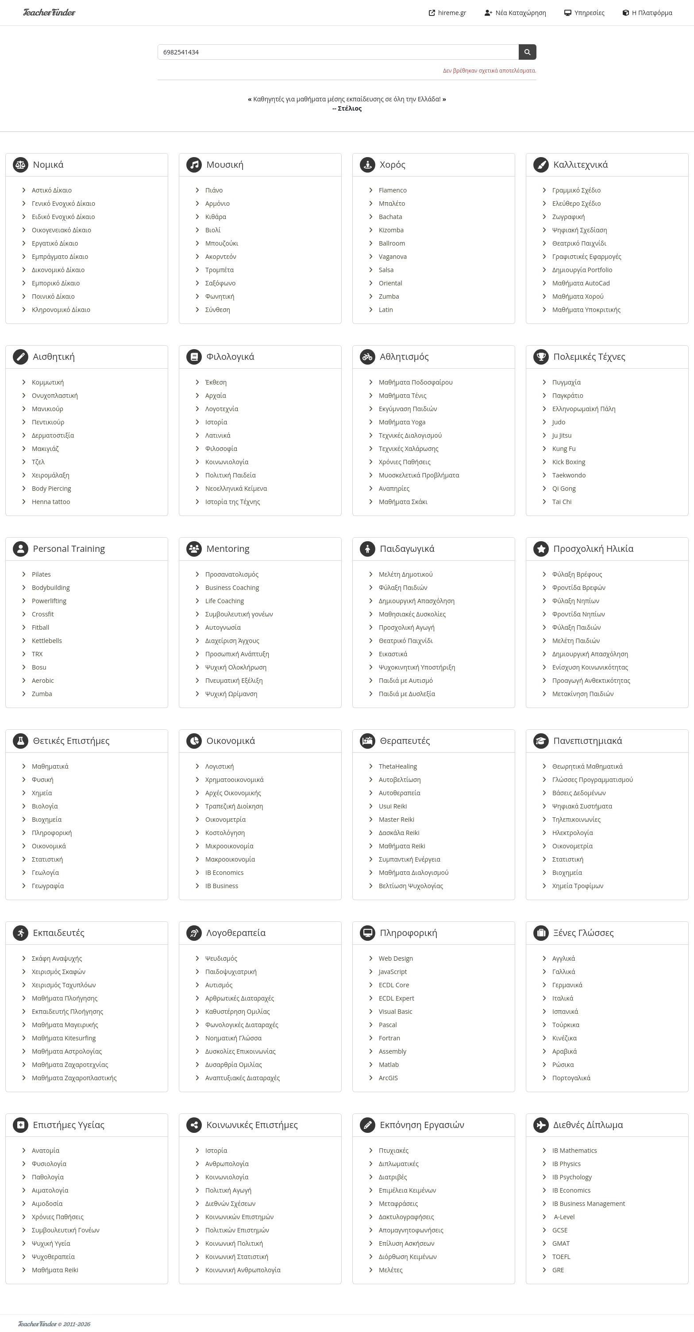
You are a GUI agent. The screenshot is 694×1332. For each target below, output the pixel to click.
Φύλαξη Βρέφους (577, 574)
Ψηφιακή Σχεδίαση (579, 230)
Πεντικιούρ (48, 422)
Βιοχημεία (47, 819)
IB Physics (566, 1163)
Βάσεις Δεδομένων (579, 793)
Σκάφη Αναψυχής (57, 958)
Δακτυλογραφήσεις (406, 1217)
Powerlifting (49, 601)
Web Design (396, 958)
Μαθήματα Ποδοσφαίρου (416, 382)
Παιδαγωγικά (407, 548)
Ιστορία (216, 422)
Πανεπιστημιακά (588, 741)
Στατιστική (47, 859)
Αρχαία (215, 395)
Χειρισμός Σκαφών (58, 971)
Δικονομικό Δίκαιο (58, 270)
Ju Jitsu (562, 435)
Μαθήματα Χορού (578, 296)
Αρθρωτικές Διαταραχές (239, 998)
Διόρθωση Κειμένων (408, 1256)
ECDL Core (394, 985)
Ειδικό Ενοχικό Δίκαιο (63, 216)
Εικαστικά (393, 654)
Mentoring (228, 548)
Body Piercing (51, 488)
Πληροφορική (52, 832)
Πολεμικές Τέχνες (589, 356)
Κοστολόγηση (225, 832)
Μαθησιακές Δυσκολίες (412, 614)
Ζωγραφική (568, 216)
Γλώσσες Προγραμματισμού (592, 779)
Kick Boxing (568, 462)
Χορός (392, 164)
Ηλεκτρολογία (572, 832)
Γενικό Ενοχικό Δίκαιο (63, 203)
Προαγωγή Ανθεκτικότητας (591, 680)
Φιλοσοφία (221, 448)
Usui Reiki (393, 806)
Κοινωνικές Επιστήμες (252, 1125)
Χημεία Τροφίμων (577, 886)
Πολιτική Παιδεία (230, 475)
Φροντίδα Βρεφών (578, 587)
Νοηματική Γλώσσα (233, 1038)
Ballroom (392, 243)
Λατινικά (218, 435)
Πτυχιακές (394, 1150)
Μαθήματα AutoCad (581, 283)
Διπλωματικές (399, 1163)
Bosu (39, 667)
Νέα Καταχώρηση (516, 12)
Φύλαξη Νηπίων (575, 601)
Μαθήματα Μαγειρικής (65, 1024)
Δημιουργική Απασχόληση (417, 601)
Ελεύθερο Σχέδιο (576, 203)
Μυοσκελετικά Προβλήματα (419, 475)
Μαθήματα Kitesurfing (64, 1038)
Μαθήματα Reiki (402, 846)
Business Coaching (232, 587)
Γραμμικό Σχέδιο (576, 190)
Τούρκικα (565, 1024)
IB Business (221, 886)
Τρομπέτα (219, 270)
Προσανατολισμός (231, 574)
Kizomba (391, 230)
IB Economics (224, 872)
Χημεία (42, 793)
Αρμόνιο (217, 203)
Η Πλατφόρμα (647, 12)
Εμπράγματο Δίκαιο (60, 256)
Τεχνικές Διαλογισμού (410, 435)
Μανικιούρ (47, 408)
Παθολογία (48, 1177)
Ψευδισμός (221, 958)
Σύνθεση (217, 309)
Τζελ (38, 462)
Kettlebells (47, 640)
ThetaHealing (398, 766)
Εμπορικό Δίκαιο (56, 283)
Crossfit (43, 614)
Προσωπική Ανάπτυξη (237, 654)
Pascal (388, 1024)
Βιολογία (45, 806)
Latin (386, 309)
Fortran (389, 1038)
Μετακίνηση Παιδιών (583, 693)
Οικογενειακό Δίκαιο (61, 230)
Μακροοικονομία (230, 859)
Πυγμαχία (566, 382)
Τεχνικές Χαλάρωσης (409, 448)
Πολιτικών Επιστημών (237, 1230)
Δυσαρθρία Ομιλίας (233, 1064)
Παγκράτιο (567, 395)
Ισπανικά (565, 1011)
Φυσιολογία (49, 1163)
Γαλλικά (563, 971)
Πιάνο (214, 190)
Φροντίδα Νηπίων (578, 614)
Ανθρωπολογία (227, 1163)
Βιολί (212, 230)
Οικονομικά (49, 846)
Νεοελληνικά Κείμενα (236, 488)
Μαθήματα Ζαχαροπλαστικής (74, 1078)
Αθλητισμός (404, 356)
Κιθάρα (215, 216)
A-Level (563, 1217)
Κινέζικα (564, 1038)
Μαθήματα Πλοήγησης (64, 998)
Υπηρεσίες (584, 12)
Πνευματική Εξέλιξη (234, 680)
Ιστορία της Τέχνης (232, 501)
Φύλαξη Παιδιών (403, 587)
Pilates (41, 574)
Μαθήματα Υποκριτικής (586, 309)
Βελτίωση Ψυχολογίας (411, 886)
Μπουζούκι (221, 243)
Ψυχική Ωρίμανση (231, 693)
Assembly (392, 1051)
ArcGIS (388, 1078)
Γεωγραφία (48, 886)
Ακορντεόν (220, 256)
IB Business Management (588, 1203)
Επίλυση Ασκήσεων (406, 1243)
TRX (37, 654)
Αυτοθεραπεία (399, 793)
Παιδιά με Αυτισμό (406, 680)
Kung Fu (564, 448)
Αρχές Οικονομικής (233, 793)
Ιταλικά (562, 998)
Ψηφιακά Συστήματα (582, 806)
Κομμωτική (48, 382)
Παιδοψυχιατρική (231, 971)
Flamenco (393, 190)
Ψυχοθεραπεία (53, 1256)
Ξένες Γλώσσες (584, 933)
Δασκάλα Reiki (399, 832)
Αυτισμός (218, 985)
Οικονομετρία (225, 819)
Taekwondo (569, 475)
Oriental (390, 283)
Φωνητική (219, 296)
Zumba (389, 296)
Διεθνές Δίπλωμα (588, 1125)
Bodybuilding (51, 587)
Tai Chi (562, 501)
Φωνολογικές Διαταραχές (241, 1024)
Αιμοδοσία (47, 1203)
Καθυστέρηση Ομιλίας (237, 1011)
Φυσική (43, 779)
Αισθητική (54, 356)
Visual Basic (396, 1011)
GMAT (561, 1243)
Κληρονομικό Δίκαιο (61, 309)
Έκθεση (216, 382)
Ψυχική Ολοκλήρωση (235, 667)
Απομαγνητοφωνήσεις (411, 1230)
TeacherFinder (48, 13)
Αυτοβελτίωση (400, 779)
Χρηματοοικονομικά (234, 779)
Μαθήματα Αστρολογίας (67, 1051)
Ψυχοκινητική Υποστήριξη (417, 667)
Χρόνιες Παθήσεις (405, 462)
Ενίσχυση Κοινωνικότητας (590, 667)
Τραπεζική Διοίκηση (234, 806)
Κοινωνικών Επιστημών (239, 1217)
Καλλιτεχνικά (581, 164)
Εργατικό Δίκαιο (55, 243)
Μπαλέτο (392, 203)
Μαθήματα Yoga (402, 422)
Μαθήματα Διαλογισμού (413, 872)
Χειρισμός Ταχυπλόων (64, 985)
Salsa (386, 270)
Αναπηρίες (394, 488)
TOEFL (561, 1256)
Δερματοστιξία (53, 435)
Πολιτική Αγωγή (228, 1190)
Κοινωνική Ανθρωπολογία (243, 1270)
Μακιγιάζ (45, 448)
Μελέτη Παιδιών (576, 640)
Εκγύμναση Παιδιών (408, 408)
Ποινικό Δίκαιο (53, 296)
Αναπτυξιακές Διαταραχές (242, 1078)
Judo (558, 422)
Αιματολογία (50, 1190)
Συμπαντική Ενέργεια (409, 859)
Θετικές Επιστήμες (71, 741)
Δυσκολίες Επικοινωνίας (240, 1051)
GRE (558, 1270)
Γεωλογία (45, 872)
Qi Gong (564, 488)
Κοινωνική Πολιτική (234, 1243)
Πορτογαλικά (571, 1078)
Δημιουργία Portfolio (582, 270)
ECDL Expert (396, 998)
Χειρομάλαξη (50, 475)
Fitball (40, 627)
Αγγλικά (563, 958)
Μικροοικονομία (229, 846)
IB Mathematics (574, 1150)
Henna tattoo (51, 501)
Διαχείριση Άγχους (232, 640)
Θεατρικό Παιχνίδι (579, 243)
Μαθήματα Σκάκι (403, 501)
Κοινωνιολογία (226, 462)
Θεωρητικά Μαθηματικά (587, 766)
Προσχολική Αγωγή (407, 627)
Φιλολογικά (230, 356)
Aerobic (43, 680)
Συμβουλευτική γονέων (239, 614)
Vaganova (393, 256)
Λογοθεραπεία (236, 933)
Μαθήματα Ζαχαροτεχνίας (70, 1064)
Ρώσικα (563, 1064)
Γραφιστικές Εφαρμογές (586, 256)
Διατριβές (393, 1177)
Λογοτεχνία (221, 408)
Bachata (390, 216)
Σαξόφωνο (220, 283)
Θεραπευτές (405, 741)
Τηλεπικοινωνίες (576, 819)
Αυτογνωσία (223, 627)
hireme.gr (448, 12)
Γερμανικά (567, 985)
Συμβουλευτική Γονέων (66, 1230)
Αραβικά (564, 1051)
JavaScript (393, 971)
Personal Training (69, 548)
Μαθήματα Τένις (403, 395)
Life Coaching (224, 601)
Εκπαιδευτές (59, 933)
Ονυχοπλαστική (55, 395)
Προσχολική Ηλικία (594, 548)
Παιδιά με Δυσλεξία (407, 693)
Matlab (389, 1064)
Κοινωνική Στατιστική (236, 1256)
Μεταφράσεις (398, 1203)
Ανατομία (45, 1150)
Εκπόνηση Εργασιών (422, 1125)
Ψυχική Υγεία (51, 1243)
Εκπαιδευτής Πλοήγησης (67, 1011)
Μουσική (225, 164)
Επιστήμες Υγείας (68, 1125)
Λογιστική (219, 766)
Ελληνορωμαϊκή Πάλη (584, 408)
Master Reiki (396, 819)
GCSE (559, 1230)
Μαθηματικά (50, 766)
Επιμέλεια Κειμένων (407, 1190)
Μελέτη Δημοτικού (406, 574)
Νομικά (48, 164)
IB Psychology (572, 1177)
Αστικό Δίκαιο (52, 190)
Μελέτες (391, 1270)
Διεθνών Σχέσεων (230, 1203)
